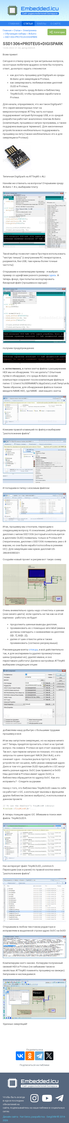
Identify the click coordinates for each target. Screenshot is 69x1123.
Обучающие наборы (15, 34)
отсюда (33, 649)
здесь (52, 275)
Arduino (32, 34)
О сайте (55, 23)
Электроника (29, 30)
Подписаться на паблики (34, 1064)
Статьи (28, 23)
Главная (13, 23)
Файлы (41, 23)
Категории (57, 32)
